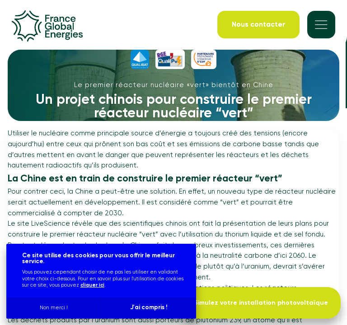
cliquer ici (92, 285)
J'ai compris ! (148, 308)
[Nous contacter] (258, 24)
